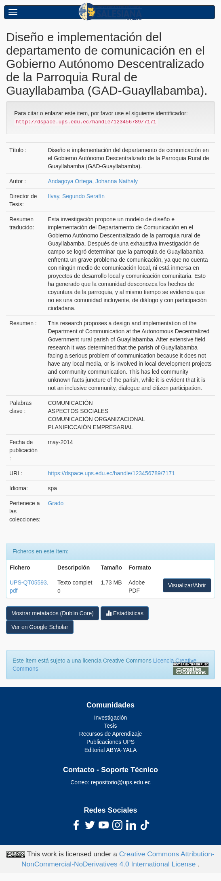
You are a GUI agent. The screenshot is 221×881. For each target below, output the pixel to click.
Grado (55, 503)
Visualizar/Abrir (187, 585)
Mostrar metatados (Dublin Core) (52, 613)
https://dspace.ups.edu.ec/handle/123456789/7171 (111, 473)
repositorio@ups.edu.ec (121, 782)
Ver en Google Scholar (39, 627)
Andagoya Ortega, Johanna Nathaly (93, 181)
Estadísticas (124, 613)
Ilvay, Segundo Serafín (76, 196)
